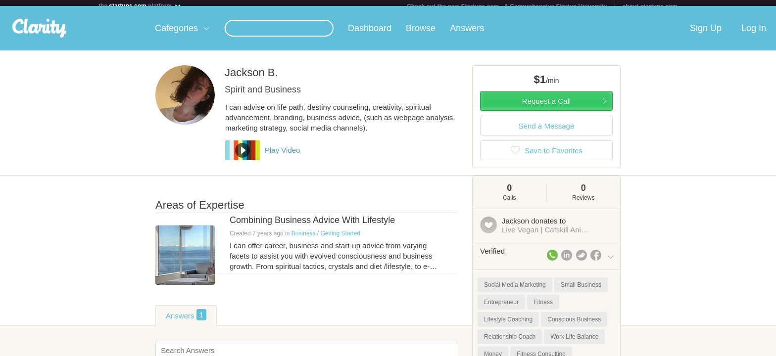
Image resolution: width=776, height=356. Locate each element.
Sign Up (706, 34)
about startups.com (650, 6)
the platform (140, 5)
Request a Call (546, 107)
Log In (753, 34)
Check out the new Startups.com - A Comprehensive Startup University (507, 6)
